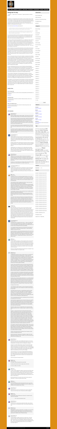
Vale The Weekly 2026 (38, 15)
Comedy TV (20, 9)
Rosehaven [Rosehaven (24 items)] (45, 146)
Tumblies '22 (37, 92)
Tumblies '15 (37, 78)
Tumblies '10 (37, 68)
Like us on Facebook (38, 108)
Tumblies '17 (37, 82)
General (36, 46)
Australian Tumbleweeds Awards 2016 (41, 192)
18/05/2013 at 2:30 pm (13, 253)
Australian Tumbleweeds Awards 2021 (41, 202)
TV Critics (41, 9)
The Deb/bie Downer (38, 21)
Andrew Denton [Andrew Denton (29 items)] (42, 128)
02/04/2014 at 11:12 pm (13, 416)
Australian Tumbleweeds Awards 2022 (41, 204)
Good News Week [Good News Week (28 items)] (43, 134)
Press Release (37, 60)
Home (9, 9)
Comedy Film (37, 34)
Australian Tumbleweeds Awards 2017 (41, 194)
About (12, 9)
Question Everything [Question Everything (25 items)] (46, 145)
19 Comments (20, 14)
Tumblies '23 (37, 94)
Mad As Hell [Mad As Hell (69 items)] (44, 142)
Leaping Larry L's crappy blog (39, 216)
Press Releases (30, 9)
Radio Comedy (46, 9)
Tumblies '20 (37, 88)
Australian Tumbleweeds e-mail (40, 212)
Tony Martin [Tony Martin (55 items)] (44, 161)
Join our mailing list (38, 122)
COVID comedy (37, 42)
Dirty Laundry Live (26, 14)
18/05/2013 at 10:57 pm (13, 369)
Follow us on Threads (38, 119)
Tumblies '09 (37, 66)
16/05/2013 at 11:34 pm (13, 155)
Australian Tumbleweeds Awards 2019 (41, 198)
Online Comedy (25, 9)
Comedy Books (37, 32)
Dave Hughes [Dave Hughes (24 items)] (47, 133)
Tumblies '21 (37, 90)
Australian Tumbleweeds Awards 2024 (41, 208)
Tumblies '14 (37, 76)
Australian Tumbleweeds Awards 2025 (41, 210)
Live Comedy (37, 52)
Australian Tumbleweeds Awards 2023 (41, 206)
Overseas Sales (37, 58)
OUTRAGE (37, 56)
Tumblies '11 (37, 70)
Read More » (9, 101)
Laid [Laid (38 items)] (43, 141)
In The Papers (37, 48)
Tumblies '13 (37, 74)
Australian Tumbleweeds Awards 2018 (41, 196)
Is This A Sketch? (37, 50)
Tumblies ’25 (15, 9)
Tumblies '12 (37, 72)
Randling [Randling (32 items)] (37, 146)
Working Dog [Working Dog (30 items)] (42, 163)
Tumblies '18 (37, 84)
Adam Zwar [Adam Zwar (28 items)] (37, 128)
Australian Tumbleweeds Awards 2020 (41, 200)
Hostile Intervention (38, 17)
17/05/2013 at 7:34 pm (13, 221)
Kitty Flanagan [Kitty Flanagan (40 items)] (38, 141)
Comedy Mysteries (36, 9)
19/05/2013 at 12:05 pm (13, 394)
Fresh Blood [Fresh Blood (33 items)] (37, 134)
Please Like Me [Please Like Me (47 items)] (39, 145)
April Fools (36, 23)
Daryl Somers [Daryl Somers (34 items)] (41, 133)
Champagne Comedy (38, 214)
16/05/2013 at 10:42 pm (13, 114)
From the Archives (38, 44)
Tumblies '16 (37, 80)
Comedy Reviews (37, 38)
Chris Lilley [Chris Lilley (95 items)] (42, 132)
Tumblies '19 (37, 86)
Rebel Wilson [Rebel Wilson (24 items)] (41, 146)
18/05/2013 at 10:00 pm (13, 361)
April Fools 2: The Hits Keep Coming (40, 19)
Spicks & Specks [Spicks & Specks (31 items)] (44, 151)
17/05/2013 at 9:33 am (13, 175)
